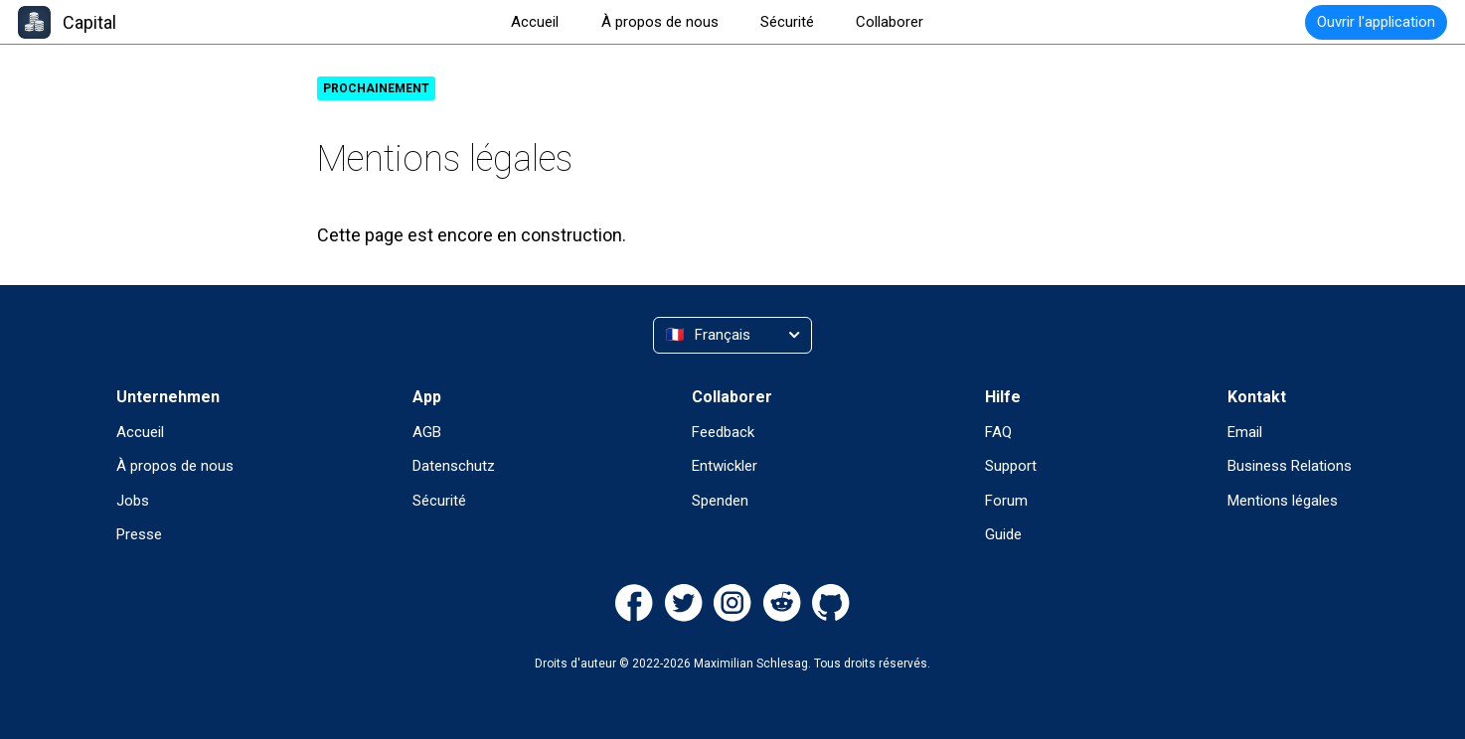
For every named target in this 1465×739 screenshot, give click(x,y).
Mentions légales (1282, 501)
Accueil (140, 432)
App (426, 396)
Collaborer (732, 396)
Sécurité (439, 501)
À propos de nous (175, 466)
